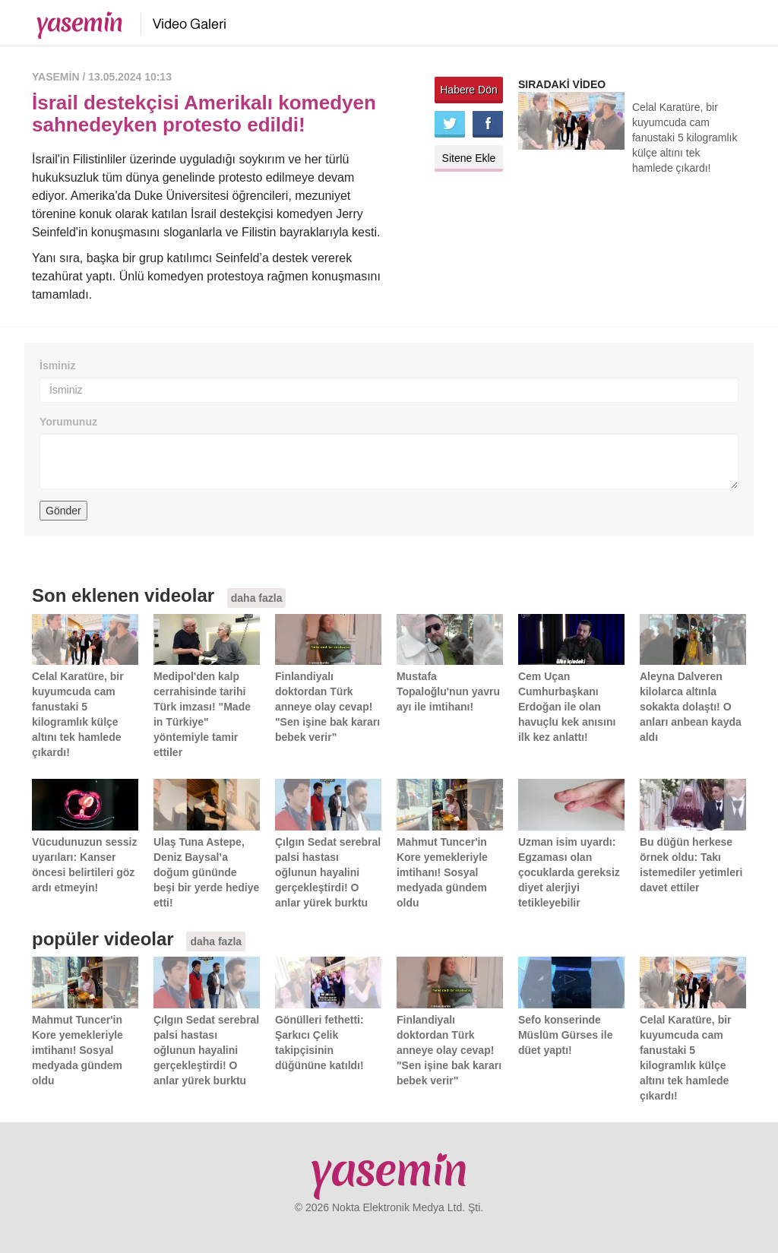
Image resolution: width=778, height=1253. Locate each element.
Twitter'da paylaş (450, 124)
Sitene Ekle (469, 158)
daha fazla (257, 598)
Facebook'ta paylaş (488, 124)
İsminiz (57, 365)
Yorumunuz (68, 422)
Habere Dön (469, 90)
